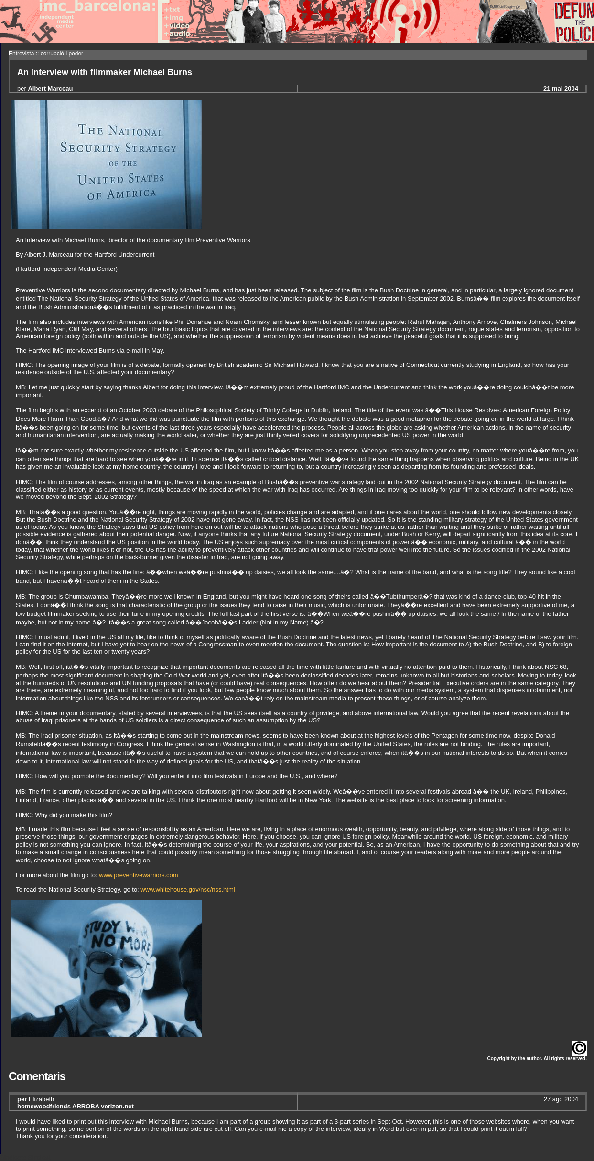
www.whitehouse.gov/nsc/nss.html (187, 889)
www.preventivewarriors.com (138, 875)
